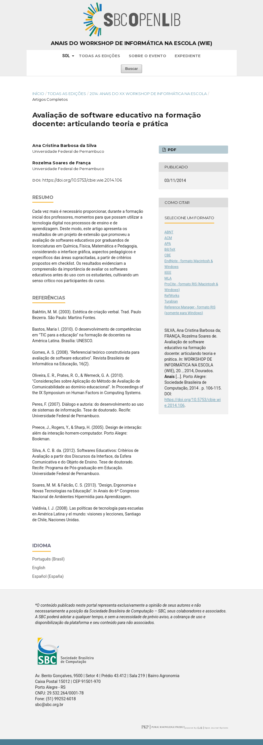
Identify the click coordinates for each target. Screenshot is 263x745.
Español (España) (48, 576)
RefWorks (172, 296)
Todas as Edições (99, 55)
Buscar (131, 68)
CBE (168, 255)
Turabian (171, 301)
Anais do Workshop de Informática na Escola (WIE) (131, 43)
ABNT (169, 232)
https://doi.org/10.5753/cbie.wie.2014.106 (82, 180)
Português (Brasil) (48, 559)
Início (38, 93)
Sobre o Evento (147, 55)
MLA (168, 278)
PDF (171, 149)
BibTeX (170, 249)
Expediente (188, 55)
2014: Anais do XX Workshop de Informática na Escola (148, 93)
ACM (168, 238)
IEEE (168, 273)
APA (168, 244)
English (38, 567)
